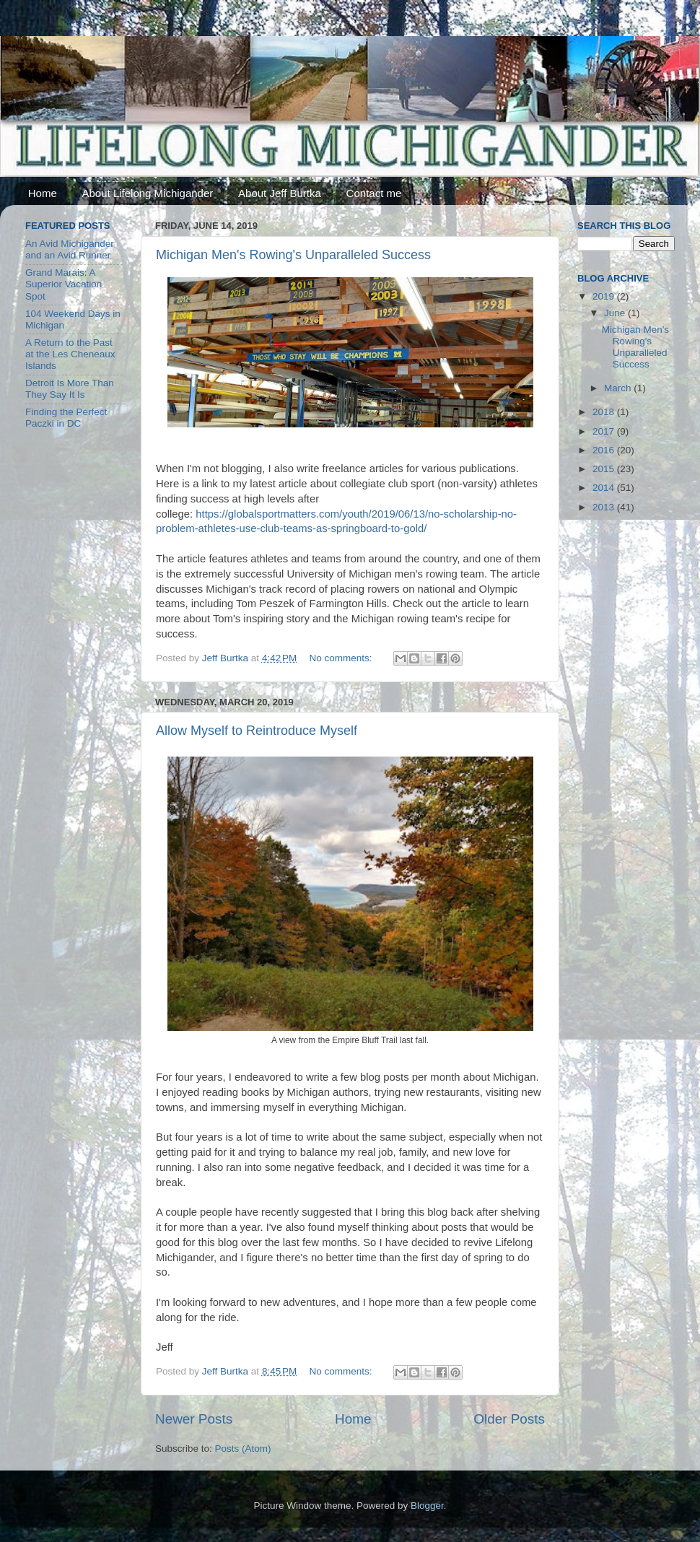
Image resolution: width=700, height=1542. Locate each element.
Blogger (427, 1505)
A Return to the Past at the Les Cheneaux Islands (70, 354)
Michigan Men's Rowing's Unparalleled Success (293, 255)
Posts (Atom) (243, 1448)
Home (42, 193)
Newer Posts (193, 1418)
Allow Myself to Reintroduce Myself (256, 730)
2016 (604, 450)
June (616, 313)
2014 (604, 487)
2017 (604, 431)
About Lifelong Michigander (148, 193)
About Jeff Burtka (279, 193)
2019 (604, 296)
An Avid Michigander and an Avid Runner (69, 249)
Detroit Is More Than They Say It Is (69, 389)
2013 (604, 507)
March (619, 388)
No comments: (342, 658)
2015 (604, 468)
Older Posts (509, 1418)
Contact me (374, 193)
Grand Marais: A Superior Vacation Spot (63, 284)
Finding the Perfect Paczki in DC (66, 417)
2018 (604, 411)
